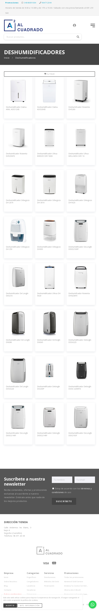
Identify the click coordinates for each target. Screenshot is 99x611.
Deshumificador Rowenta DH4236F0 (79, 294)
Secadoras (31, 590)
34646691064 (30, 2)
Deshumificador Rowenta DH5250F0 (16, 154)
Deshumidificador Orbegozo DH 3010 (49, 201)
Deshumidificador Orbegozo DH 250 (18, 248)
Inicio (7, 58)
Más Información (30, 605)
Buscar (78, 36)
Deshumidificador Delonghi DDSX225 (79, 341)
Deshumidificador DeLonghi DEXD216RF (80, 248)
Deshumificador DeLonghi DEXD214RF (17, 434)
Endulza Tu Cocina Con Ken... (76, 586)
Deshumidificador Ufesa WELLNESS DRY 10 (78, 154)
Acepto (10, 605)
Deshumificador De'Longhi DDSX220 (17, 387)
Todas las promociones (74, 577)
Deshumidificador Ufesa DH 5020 (48, 294)
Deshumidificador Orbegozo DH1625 (80, 201)
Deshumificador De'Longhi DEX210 (17, 294)
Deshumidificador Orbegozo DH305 (49, 248)
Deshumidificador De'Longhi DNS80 (18, 341)
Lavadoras (31, 586)
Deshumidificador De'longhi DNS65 (48, 341)
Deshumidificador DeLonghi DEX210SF (80, 434)
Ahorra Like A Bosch (72, 590)
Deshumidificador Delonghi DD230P (48, 387)
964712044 (46, 2)
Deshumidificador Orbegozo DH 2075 (18, 201)
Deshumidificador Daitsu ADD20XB (47, 108)
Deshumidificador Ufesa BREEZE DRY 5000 (47, 154)
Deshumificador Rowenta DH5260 (79, 108)
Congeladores (33, 581)
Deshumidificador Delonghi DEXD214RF (48, 434)
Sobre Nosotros (10, 581)
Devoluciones (50, 577)
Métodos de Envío (51, 581)
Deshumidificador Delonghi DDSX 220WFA (79, 387)
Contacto (7, 590)
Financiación (49, 586)
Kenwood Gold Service (73, 581)
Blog (6, 586)
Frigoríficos (31, 577)
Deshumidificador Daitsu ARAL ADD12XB (16, 108)
